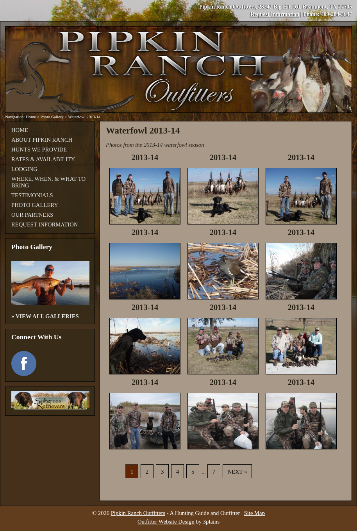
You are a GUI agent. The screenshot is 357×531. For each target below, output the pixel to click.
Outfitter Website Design (166, 522)
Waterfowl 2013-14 (84, 117)
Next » (237, 472)
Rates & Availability (43, 159)
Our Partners (32, 215)
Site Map (254, 513)
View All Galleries (47, 316)
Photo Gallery (52, 117)
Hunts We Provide (39, 149)
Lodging (24, 169)
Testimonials (32, 195)
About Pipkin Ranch (41, 140)
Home (31, 117)
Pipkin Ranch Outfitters (138, 513)
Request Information (274, 14)
